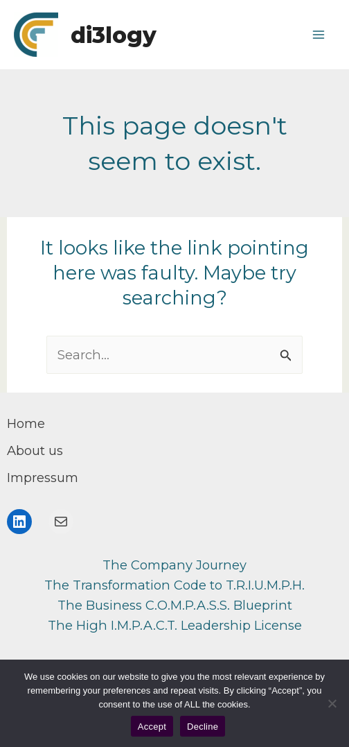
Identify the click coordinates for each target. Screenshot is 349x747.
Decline (202, 726)
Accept (152, 726)
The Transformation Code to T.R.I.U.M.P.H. (174, 585)
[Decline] (332, 703)
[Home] (26, 423)
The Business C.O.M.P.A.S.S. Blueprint (174, 605)
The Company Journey (174, 565)
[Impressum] (42, 477)
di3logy (113, 35)
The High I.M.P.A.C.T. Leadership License (175, 625)
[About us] (35, 450)
